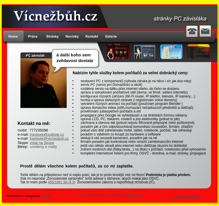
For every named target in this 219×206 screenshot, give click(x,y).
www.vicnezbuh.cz (187, 196)
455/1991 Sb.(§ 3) (61, 182)
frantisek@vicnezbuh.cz (49, 138)
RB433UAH (133, 195)
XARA (46, 196)
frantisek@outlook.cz (47, 134)
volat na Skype (42, 143)
